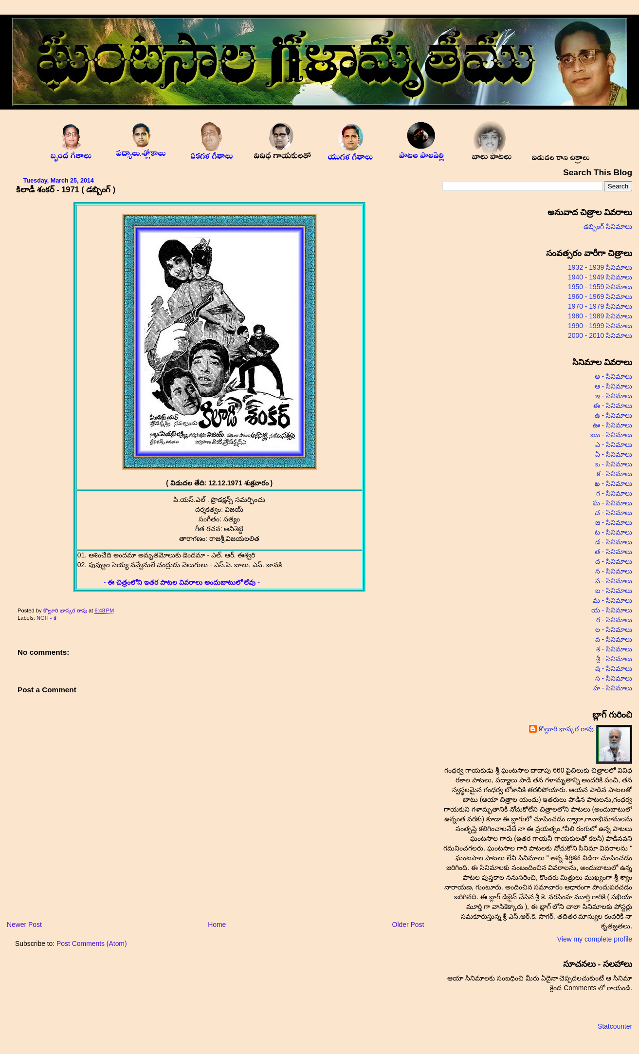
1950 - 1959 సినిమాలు (600, 287)
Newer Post (24, 924)
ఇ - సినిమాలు (613, 396)
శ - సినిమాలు (614, 649)
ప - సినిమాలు (613, 581)
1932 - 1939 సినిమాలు (600, 267)
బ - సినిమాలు (613, 590)
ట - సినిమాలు (613, 532)
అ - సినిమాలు (613, 376)
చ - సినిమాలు (613, 513)
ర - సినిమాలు (614, 620)
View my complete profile (594, 939)
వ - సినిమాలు (613, 639)
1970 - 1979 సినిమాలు (600, 306)
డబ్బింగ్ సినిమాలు (608, 226)
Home (217, 924)
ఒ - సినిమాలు (613, 464)
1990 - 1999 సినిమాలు (600, 326)
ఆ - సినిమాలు (613, 386)
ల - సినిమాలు (613, 629)
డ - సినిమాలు (613, 542)
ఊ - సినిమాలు (612, 425)
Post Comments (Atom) (91, 943)
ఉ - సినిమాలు (613, 415)
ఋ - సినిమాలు (611, 435)
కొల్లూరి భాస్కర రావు (66, 610)
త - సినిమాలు (613, 551)
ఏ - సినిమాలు (613, 454)
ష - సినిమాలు (613, 668)
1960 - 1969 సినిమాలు (600, 296)
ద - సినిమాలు (613, 561)
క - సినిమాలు (614, 474)
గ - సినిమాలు (614, 493)
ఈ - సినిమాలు (612, 405)
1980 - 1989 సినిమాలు (600, 316)
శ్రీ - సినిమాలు (614, 659)
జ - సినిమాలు (613, 522)
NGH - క (46, 618)
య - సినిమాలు (611, 610)
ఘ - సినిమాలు (612, 503)
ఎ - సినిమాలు (613, 444)
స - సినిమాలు (613, 678)
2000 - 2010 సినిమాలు (600, 335)
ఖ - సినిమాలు (613, 483)
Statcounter (615, 1026)
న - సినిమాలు (613, 571)
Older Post (408, 924)
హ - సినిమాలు (612, 688)
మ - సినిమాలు (612, 600)
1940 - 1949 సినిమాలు (600, 277)
